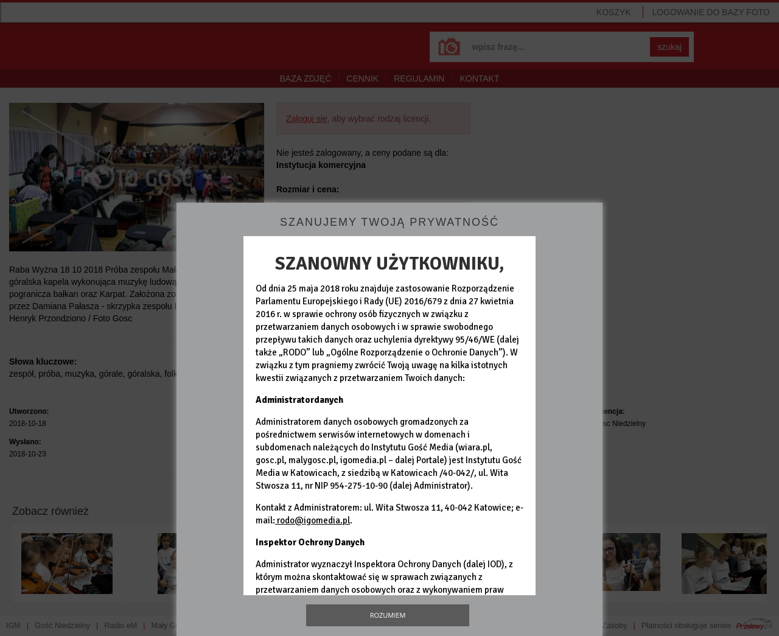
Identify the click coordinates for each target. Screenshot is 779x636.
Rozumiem (388, 615)
